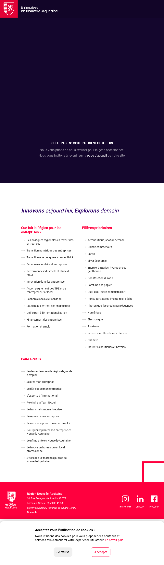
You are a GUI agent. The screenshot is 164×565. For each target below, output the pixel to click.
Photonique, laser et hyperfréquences (110, 305)
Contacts (32, 512)
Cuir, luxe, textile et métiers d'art (107, 291)
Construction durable (100, 278)
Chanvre (93, 340)
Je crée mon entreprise (40, 381)
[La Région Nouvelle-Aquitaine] (9, 9)
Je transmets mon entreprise (44, 409)
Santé (91, 253)
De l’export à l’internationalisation (47, 312)
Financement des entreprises (44, 319)
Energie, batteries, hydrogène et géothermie (107, 269)
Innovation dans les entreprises (46, 281)
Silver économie (97, 260)
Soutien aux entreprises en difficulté (48, 305)
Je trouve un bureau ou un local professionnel (46, 449)
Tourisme (93, 326)
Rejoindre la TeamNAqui (41, 402)
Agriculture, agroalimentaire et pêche (110, 298)
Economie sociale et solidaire (44, 299)
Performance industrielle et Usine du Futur (48, 273)
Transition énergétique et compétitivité (50, 257)
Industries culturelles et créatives (107, 333)
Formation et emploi (39, 326)
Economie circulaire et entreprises (47, 264)
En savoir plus (114, 540)
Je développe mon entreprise (44, 388)
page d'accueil (97, 155)
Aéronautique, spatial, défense (106, 240)
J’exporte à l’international (42, 395)
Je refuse (64, 552)
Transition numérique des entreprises (49, 250)
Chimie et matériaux (100, 247)
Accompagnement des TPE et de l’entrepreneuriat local (46, 290)
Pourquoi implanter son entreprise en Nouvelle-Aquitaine (49, 432)
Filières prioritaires (97, 228)
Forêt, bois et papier (100, 285)
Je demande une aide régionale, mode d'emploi (49, 373)
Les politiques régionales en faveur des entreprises (50, 241)
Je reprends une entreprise (43, 416)
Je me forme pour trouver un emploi (48, 423)
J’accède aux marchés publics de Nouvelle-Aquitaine (47, 459)
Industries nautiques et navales (107, 347)
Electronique (95, 319)
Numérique (94, 312)
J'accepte (102, 552)
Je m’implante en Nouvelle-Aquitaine (48, 440)
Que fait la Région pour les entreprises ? (41, 230)
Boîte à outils (31, 359)
